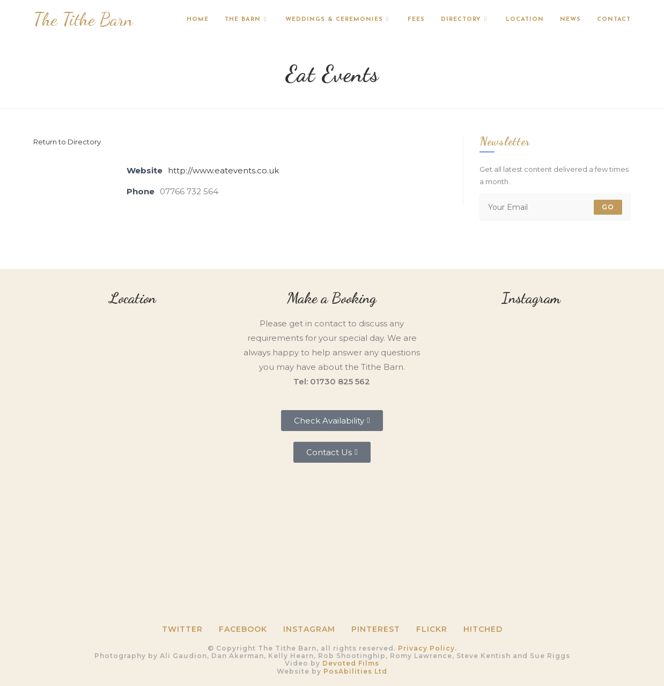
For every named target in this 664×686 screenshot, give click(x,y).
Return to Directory (67, 141)
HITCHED (483, 629)
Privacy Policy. (427, 648)
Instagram (309, 629)
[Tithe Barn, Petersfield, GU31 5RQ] (133, 386)
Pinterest (375, 629)
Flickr (431, 629)
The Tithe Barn (83, 20)
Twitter (182, 629)
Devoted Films (350, 663)
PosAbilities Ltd (355, 671)
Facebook (243, 629)
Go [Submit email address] (608, 207)
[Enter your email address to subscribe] (555, 207)
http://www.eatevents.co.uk (223, 170)
